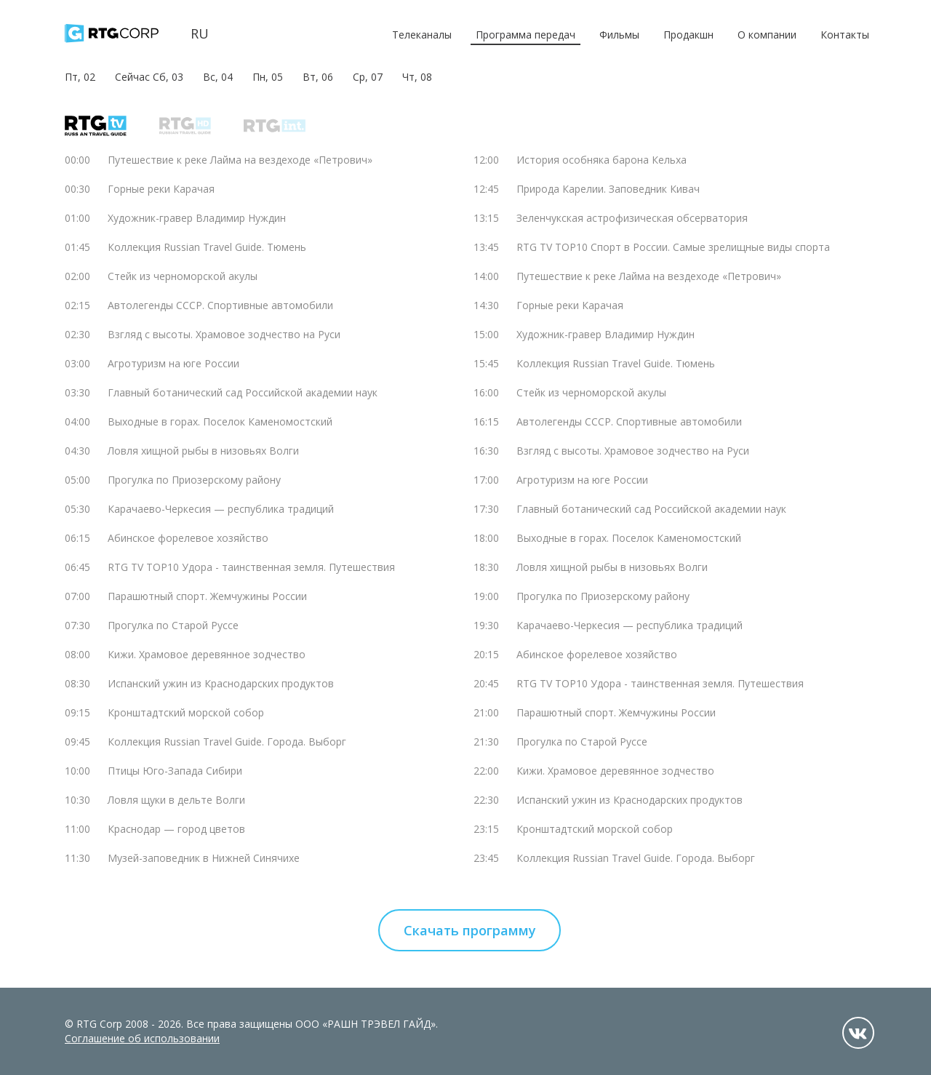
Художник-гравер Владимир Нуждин (197, 218)
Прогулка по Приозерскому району (194, 480)
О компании (767, 34)
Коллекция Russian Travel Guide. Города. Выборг (227, 741)
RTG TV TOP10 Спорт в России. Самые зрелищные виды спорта (673, 247)
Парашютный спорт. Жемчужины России (207, 596)
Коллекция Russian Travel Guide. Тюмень (207, 247)
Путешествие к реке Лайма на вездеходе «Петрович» (240, 160)
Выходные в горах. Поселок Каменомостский (220, 421)
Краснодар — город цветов (176, 829)
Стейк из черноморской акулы (182, 276)
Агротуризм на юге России (173, 363)
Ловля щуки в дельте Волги (176, 800)
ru (200, 33)
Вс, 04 (218, 77)
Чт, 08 (417, 77)
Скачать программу (470, 930)
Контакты (844, 34)
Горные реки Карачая (161, 189)
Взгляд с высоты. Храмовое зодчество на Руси (224, 334)
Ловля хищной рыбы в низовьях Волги (203, 450)
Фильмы (619, 34)
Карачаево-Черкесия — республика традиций (221, 509)
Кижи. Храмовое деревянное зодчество (206, 654)
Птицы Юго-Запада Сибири (175, 771)
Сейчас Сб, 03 (149, 77)
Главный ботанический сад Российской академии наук (242, 392)
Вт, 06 (318, 77)
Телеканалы (422, 34)
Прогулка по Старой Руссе (173, 625)
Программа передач (525, 34)
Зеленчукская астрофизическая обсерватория (632, 218)
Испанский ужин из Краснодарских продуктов (221, 683)
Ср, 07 (368, 77)
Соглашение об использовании (142, 1038)
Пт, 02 (80, 77)
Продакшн (688, 34)
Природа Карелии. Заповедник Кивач (608, 189)
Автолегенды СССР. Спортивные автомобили (220, 305)
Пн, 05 (267, 77)
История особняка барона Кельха (601, 160)
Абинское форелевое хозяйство (188, 538)
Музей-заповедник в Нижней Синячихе (204, 858)
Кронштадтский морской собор (186, 712)
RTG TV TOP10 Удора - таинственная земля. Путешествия (251, 567)
